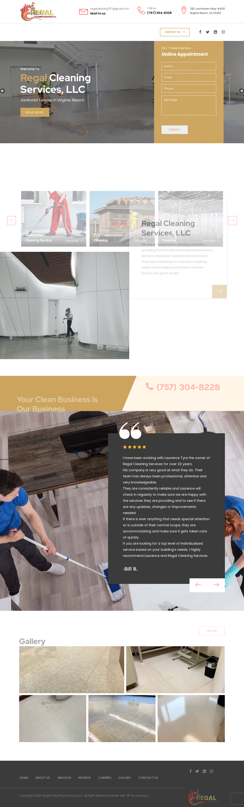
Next (241, 91)
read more (35, 113)
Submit (175, 132)
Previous (3, 91)
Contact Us (176, 32)
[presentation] (197, 586)
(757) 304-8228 (159, 13)
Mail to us (97, 13)
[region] (122, 92)
